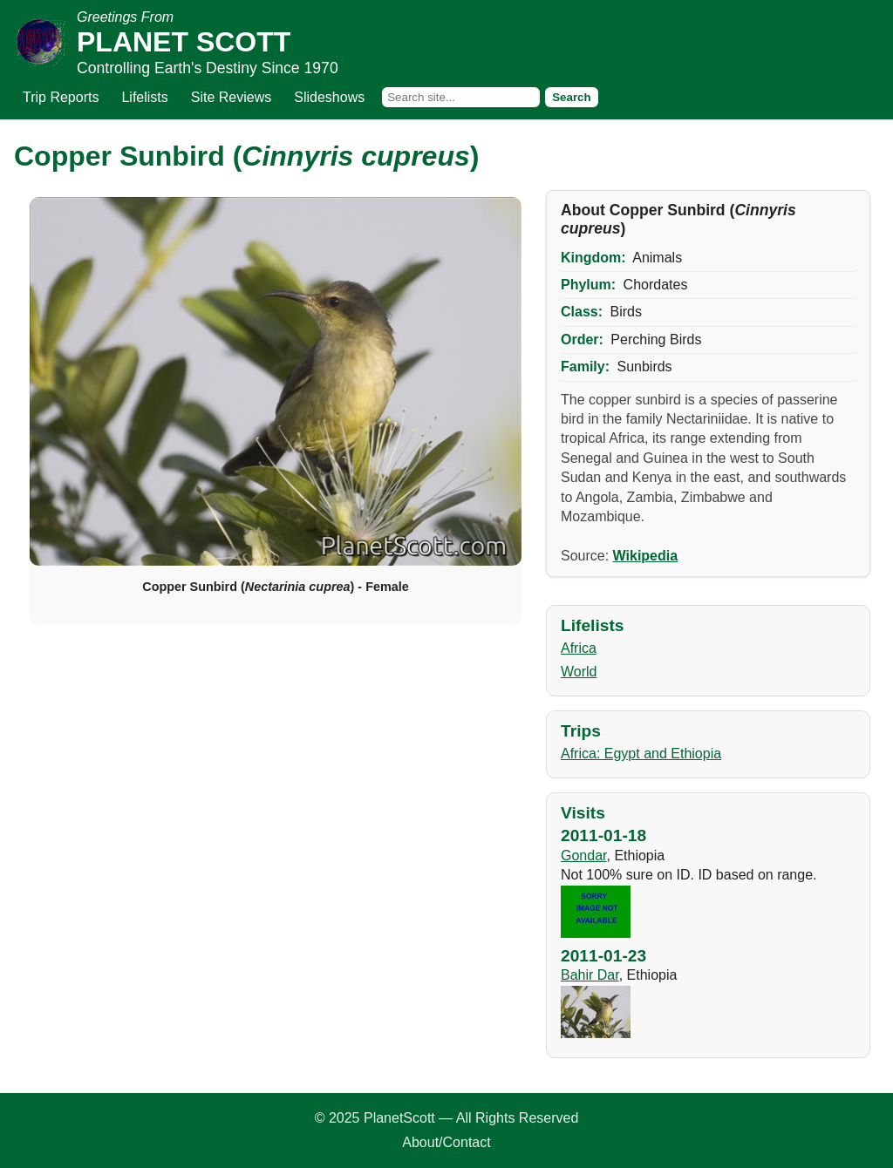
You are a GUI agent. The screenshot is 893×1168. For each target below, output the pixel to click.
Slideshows (329, 97)
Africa (578, 648)
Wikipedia (645, 555)
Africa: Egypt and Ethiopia (641, 753)
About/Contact (446, 1142)
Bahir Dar (590, 975)
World (579, 671)
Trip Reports (61, 97)
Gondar (583, 855)
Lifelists (144, 97)
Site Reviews (231, 97)
